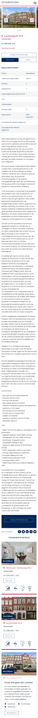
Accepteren (12, 713)
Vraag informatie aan (19, 55)
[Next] (6, 20)
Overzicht (10, 60)
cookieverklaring (20, 699)
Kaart (28, 60)
